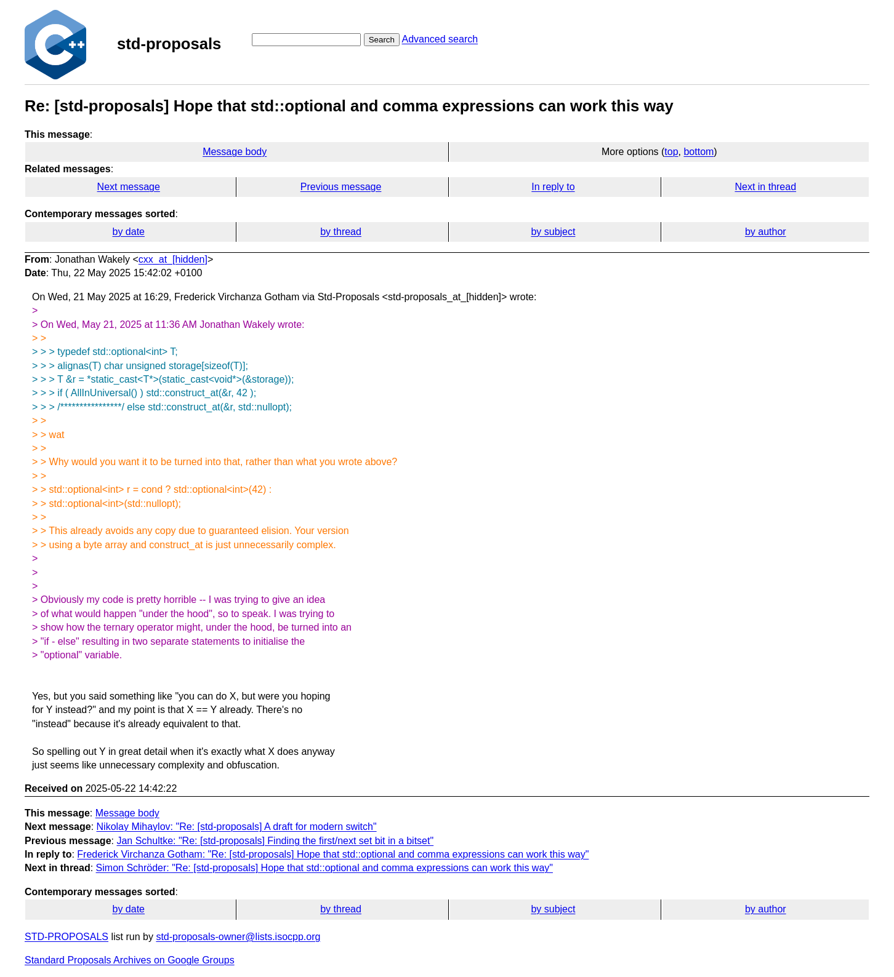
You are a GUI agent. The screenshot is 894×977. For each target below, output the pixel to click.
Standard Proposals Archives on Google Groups (130, 960)
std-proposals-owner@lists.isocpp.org (238, 936)
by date (128, 231)
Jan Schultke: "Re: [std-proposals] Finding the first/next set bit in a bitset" (274, 840)
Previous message (341, 186)
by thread (340, 231)
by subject (553, 231)
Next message (128, 186)
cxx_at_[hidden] (173, 259)
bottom (698, 151)
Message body (235, 151)
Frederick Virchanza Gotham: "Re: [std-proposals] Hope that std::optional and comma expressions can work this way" (333, 854)
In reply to (552, 186)
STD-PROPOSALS (66, 936)
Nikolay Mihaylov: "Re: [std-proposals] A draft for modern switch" (237, 826)
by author (765, 231)
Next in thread (765, 186)
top (671, 151)
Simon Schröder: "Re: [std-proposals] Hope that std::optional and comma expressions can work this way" (324, 868)
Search (382, 39)
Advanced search (439, 39)
